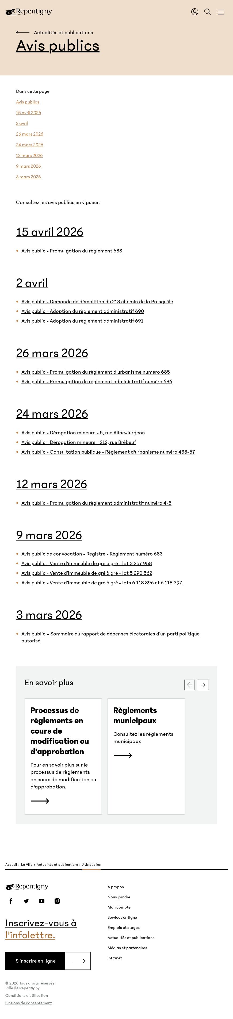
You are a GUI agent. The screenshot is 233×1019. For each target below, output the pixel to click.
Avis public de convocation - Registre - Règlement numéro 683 (92, 554)
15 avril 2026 (28, 113)
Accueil (11, 865)
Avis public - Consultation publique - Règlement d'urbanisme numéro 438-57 (108, 452)
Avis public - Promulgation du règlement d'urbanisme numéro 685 (95, 372)
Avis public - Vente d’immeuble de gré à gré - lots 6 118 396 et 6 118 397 (101, 583)
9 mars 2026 (28, 166)
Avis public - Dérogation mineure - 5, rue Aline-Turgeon (83, 433)
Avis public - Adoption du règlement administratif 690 (82, 311)
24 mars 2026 (29, 145)
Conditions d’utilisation (26, 995)
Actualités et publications (57, 865)
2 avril (22, 123)
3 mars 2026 (28, 177)
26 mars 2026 (29, 134)
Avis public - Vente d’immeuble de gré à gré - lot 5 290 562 (86, 573)
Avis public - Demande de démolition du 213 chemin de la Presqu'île (97, 302)
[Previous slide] (189, 685)
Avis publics (27, 102)
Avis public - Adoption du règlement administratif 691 (82, 321)
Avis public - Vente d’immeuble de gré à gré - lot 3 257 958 (86, 563)
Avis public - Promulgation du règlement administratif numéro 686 (96, 382)
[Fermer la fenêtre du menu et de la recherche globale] (221, 12)
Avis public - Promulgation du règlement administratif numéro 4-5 (96, 503)
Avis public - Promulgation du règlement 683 (71, 251)
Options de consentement (28, 1003)
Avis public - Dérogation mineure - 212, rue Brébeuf (78, 442)
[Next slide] (203, 685)
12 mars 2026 (29, 155)
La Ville (26, 865)
